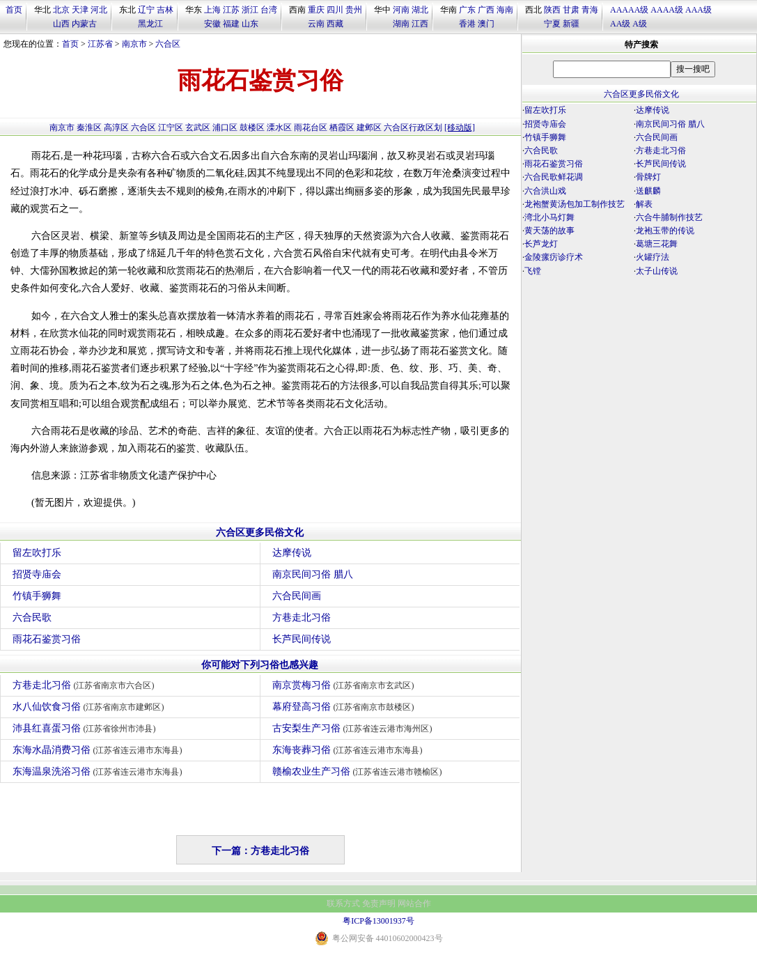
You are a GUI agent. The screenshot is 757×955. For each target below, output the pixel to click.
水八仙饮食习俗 (90, 706)
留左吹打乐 (37, 553)
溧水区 (279, 127)
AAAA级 (666, 10)
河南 (401, 10)
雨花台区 (310, 127)
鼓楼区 (252, 127)
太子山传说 (657, 271)
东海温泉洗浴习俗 (99, 771)
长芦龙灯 (541, 244)
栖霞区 (341, 127)
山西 (61, 24)
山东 (250, 24)
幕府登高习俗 (345, 706)
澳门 (486, 24)
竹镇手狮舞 (37, 596)
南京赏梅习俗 (345, 685)
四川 (335, 10)
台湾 (268, 10)
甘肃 (571, 10)
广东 (467, 10)
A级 (639, 24)
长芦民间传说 (301, 639)
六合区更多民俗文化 (260, 532)
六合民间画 (296, 596)
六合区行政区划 (413, 127)
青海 (590, 10)
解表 (644, 204)
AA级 (620, 24)
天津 (80, 10)
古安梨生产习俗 (354, 728)
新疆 (571, 24)
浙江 (250, 10)
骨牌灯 (648, 177)
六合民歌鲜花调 (553, 177)
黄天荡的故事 (549, 230)
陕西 (552, 10)
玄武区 (197, 127)
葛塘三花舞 (657, 244)
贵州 (353, 10)
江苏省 (100, 44)
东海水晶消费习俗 (99, 750)
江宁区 (170, 127)
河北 (99, 10)
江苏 (231, 10)
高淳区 (116, 127)
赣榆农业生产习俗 (359, 771)
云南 (316, 24)
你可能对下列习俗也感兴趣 (259, 665)
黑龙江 (150, 24)
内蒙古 (84, 24)
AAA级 (698, 10)
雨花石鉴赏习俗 (47, 639)
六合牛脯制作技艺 (669, 217)
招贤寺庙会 (37, 574)
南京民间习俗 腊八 (312, 574)
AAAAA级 (629, 10)
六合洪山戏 (545, 191)
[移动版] (459, 127)
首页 (14, 10)
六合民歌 (32, 617)
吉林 (165, 10)
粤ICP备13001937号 (378, 921)
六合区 (167, 44)
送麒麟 (648, 191)
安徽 (212, 24)
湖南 (401, 24)
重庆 (316, 10)
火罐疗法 (652, 257)
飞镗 (532, 271)
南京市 (134, 44)
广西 (486, 10)
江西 (420, 24)
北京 (61, 10)
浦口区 (224, 127)
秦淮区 (89, 127)
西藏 (335, 24)
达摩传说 (291, 553)
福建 (231, 24)
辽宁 (146, 10)
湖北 (420, 10)
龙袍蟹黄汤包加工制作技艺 (574, 204)
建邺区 (369, 127)
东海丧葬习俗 (349, 750)
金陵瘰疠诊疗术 (553, 257)
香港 (467, 24)
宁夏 (552, 24)
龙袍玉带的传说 (665, 230)
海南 (505, 10)
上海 (212, 10)
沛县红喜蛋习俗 (86, 728)
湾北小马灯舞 (549, 217)
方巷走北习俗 (301, 617)
